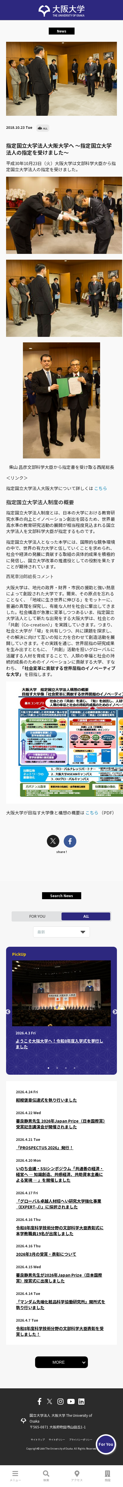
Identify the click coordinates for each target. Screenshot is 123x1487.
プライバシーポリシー (80, 1439)
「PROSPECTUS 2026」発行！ (44, 1147)
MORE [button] (59, 1362)
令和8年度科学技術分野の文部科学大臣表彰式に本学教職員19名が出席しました (60, 1230)
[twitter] (53, 842)
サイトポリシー (57, 1439)
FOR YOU (37, 916)
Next (115, 1012)
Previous (8, 1012)
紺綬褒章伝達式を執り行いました (46, 1100)
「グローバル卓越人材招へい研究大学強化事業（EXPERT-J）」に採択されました (58, 1204)
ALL (86, 916)
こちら (100, 488)
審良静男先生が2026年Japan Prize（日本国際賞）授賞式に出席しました (59, 1278)
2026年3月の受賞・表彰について (46, 1254)
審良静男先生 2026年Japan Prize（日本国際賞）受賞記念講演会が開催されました (60, 1124)
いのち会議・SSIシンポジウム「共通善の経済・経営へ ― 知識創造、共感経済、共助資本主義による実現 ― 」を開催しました (60, 1174)
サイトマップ (38, 1439)
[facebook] (70, 842)
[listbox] (61, 931)
